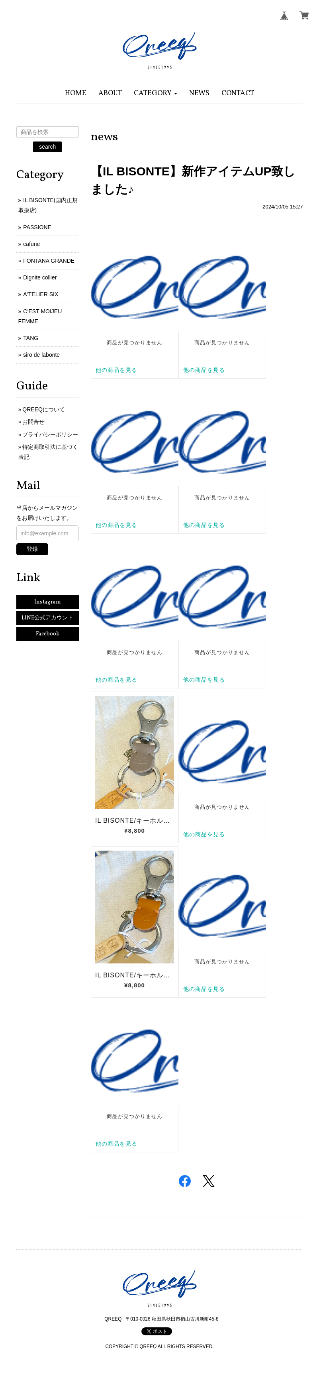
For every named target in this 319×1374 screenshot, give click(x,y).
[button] (155, 93)
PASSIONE (37, 227)
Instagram (47, 602)
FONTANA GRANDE (48, 261)
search (47, 146)
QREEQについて (43, 409)
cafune (31, 244)
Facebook (47, 634)
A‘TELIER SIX (40, 294)
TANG (30, 338)
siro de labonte (41, 355)
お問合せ (33, 422)
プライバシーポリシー (50, 434)
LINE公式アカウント (47, 618)
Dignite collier (40, 277)
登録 (32, 549)
